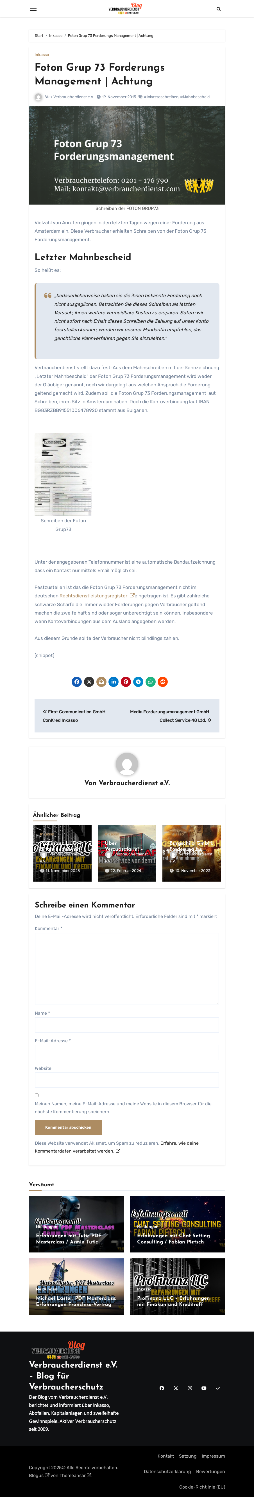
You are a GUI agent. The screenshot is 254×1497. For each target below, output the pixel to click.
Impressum (213, 1455)
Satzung (188, 1455)
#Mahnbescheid (195, 96)
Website (43, 1067)
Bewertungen (210, 1470)
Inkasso (42, 55)
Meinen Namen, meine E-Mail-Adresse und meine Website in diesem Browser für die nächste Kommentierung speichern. (123, 1106)
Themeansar (76, 1475)
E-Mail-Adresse (53, 1040)
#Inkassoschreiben (161, 96)
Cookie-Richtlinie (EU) (202, 1486)
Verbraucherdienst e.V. (73, 96)
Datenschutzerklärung (167, 1470)
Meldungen (46, 1226)
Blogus (39, 1475)
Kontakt (166, 1455)
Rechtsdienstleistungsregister (97, 596)
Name (42, 1012)
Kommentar (48, 928)
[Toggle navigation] (33, 8)
